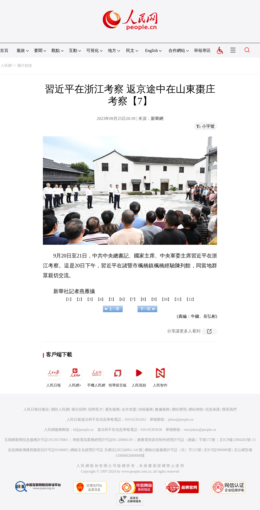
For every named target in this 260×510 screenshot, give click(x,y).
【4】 (100, 299)
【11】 (178, 299)
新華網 (157, 118)
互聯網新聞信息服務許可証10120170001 (36, 440)
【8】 (143, 299)
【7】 (132, 299)
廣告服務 (112, 409)
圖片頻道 (24, 65)
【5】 (111, 299)
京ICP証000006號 (217, 450)
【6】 (122, 299)
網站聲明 (179, 409)
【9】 (154, 299)
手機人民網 (96, 375)
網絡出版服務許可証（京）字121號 (173, 450)
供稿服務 (145, 409)
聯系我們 (229, 409)
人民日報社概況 (36, 409)
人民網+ (75, 375)
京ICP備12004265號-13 (237, 440)
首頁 (4, 50)
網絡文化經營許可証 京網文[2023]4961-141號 (106, 450)
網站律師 (195, 409)
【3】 (90, 299)
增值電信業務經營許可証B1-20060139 (103, 440)
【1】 (68, 299)
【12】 (190, 299)
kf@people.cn (83, 430)
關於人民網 (60, 409)
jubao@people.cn (180, 419)
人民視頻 (139, 375)
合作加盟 (129, 409)
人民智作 (160, 375)
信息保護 (212, 409)
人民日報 (53, 375)
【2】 (79, 299)
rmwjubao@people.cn (200, 430)
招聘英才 (95, 409)
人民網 (6, 65)
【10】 (165, 299)
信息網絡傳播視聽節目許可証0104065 (38, 450)
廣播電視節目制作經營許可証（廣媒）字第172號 (176, 440)
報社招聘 (79, 409)
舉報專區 (202, 50)
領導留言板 (117, 375)
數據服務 (162, 409)
